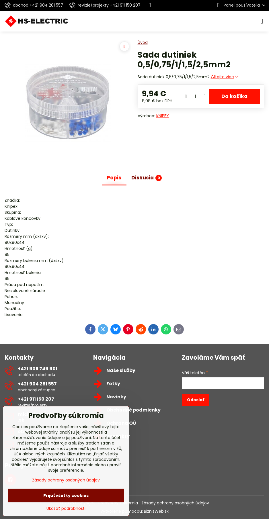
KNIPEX (162, 116)
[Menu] (262, 21)
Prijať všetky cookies (66, 495)
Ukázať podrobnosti (65, 508)
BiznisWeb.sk (156, 511)
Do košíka (234, 96)
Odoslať (195, 400)
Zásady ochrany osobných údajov (175, 503)
